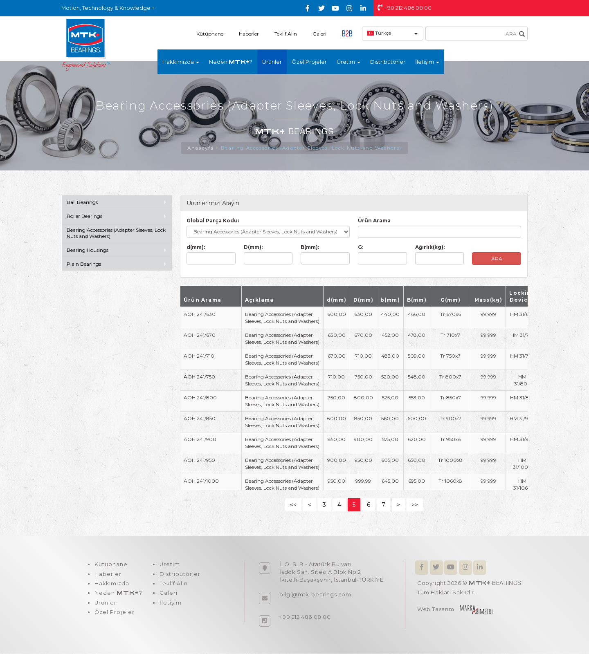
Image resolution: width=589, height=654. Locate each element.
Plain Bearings (84, 264)
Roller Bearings (85, 216)
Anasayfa (199, 148)
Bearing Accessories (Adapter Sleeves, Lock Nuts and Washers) (311, 148)
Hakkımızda (112, 584)
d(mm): (196, 247)
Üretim (168, 565)
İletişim (169, 604)
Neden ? (230, 61)
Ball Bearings (82, 202)
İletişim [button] (427, 61)
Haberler (249, 34)
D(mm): (253, 247)
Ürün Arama (374, 221)
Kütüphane (209, 34)
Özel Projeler (309, 61)
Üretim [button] (348, 61)
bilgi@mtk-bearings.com (315, 594)
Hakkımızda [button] (180, 61)
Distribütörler (387, 61)
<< (293, 505)
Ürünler (272, 61)
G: (360, 247)
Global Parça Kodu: (213, 221)
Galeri (319, 34)
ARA (496, 259)
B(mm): (310, 247)
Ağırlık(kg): (430, 247)
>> (414, 505)
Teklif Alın (285, 34)
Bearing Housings (87, 250)
